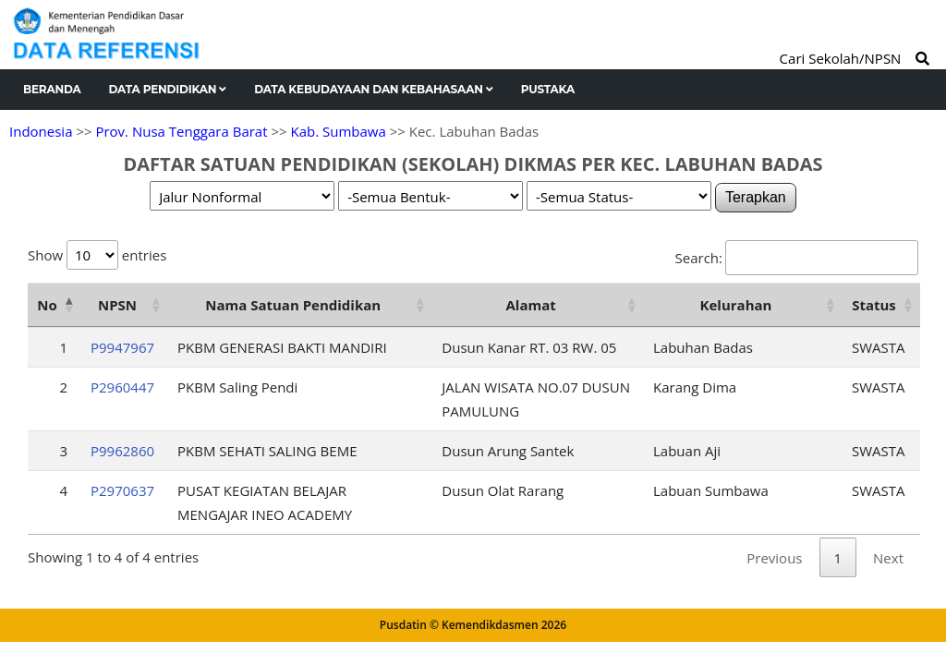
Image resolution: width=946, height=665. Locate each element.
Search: (796, 257)
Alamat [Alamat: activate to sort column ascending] (531, 305)
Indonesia (40, 131)
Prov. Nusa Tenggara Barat (181, 131)
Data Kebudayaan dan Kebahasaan (373, 89)
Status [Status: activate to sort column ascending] (874, 305)
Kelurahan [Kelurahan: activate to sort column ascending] (736, 305)
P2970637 (122, 490)
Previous (774, 558)
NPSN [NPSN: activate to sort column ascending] (117, 305)
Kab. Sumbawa (337, 131)
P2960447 (122, 387)
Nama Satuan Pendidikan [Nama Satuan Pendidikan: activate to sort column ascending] (293, 305)
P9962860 (122, 450)
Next (888, 558)
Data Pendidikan (168, 89)
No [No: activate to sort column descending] (46, 305)
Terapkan (755, 197)
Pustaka (548, 89)
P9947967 (122, 347)
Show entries (97, 255)
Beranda (52, 89)
